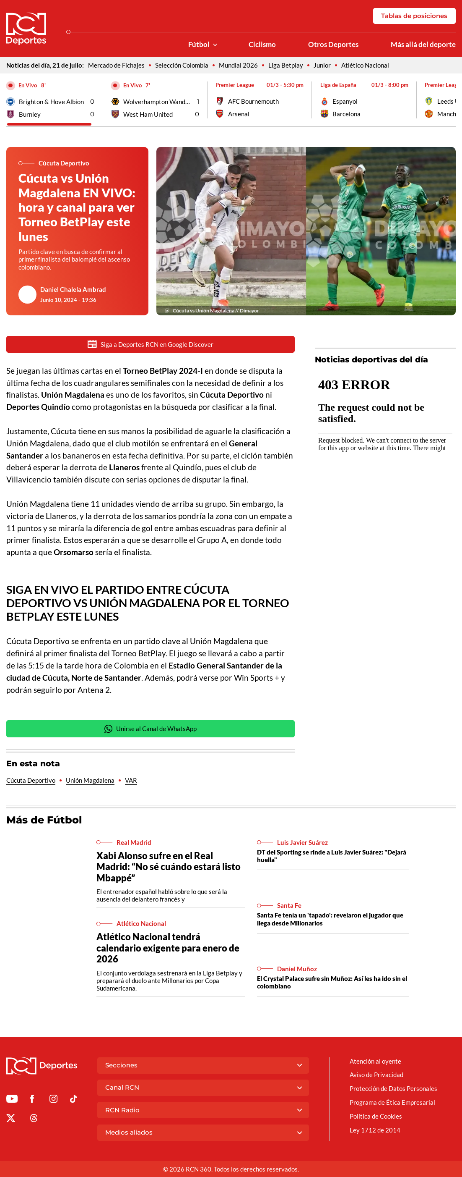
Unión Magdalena (90, 781)
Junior (322, 65)
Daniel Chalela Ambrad (73, 289)
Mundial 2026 (238, 65)
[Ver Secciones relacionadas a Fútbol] (215, 45)
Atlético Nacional (365, 65)
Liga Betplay (285, 65)
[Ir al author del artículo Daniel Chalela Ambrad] (27, 294)
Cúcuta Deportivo (30, 781)
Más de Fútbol (44, 821)
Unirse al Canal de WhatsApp (150, 730)
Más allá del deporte (423, 44)
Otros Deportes (333, 44)
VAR (131, 781)
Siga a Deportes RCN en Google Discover (150, 344)
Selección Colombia (181, 65)
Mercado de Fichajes (116, 65)
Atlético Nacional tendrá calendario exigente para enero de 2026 (167, 948)
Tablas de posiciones (414, 16)
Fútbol (199, 44)
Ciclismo (262, 44)
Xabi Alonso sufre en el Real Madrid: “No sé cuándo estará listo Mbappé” (168, 867)
